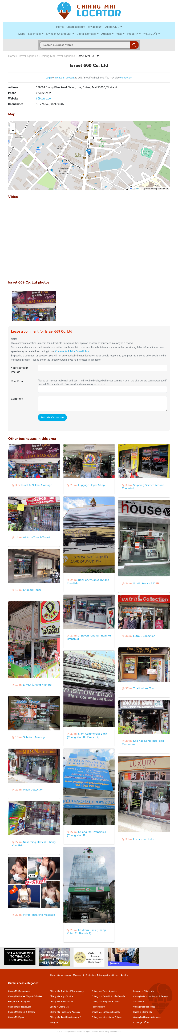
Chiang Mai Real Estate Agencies (65, 1012)
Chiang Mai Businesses (144, 1007)
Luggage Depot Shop (91, 485)
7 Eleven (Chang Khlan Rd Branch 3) (89, 637)
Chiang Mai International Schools (107, 1017)
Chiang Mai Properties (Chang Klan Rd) (86, 833)
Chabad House (32, 590)
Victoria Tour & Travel (36, 537)
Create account (75, 26)
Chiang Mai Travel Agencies (58, 56)
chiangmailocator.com (72, 1031)
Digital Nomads (86, 33)
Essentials (34, 33)
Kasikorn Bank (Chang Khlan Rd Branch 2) (86, 931)
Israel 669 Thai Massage (36, 485)
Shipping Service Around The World (143, 486)
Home (60, 26)
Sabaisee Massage (34, 737)
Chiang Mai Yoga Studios (61, 996)
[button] (89, 152)
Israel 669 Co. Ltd (88, 56)
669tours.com (44, 98)
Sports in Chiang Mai (59, 1007)
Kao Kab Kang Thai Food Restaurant (143, 742)
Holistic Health (98, 1007)
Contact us (91, 975)
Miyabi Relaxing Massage (39, 915)
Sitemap (115, 975)
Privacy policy (103, 975)
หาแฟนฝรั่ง (150, 33)
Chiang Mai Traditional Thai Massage (67, 991)
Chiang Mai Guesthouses (19, 1007)
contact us (126, 77)
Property (133, 33)
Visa (119, 33)
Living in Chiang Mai (59, 33)
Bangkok (54, 1022)
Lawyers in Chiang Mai (143, 991)
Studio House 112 (144, 583)
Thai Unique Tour (144, 688)
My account (95, 26)
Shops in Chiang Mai (142, 1012)
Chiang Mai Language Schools (106, 1012)
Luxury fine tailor (144, 839)
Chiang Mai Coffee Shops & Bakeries (25, 996)
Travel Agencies (28, 56)
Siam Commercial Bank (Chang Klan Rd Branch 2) (87, 735)
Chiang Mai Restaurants (19, 991)
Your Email (17, 381)
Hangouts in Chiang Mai (19, 1001)
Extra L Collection (144, 636)
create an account (65, 77)
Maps (21, 33)
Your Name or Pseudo (19, 370)
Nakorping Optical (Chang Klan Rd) (34, 843)
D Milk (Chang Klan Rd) (37, 685)
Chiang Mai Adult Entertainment (64, 1017)
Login (49, 77)
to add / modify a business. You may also (97, 77)
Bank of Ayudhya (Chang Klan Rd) (88, 581)
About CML (112, 26)
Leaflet (134, 189)
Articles (106, 33)
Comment (17, 398)
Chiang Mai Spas (16, 1017)
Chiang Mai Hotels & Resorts (21, 1012)
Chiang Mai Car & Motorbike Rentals (108, 996)
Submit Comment (52, 417)
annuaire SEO (115, 1031)
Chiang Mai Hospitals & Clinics (106, 1001)
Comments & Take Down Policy (72, 351)
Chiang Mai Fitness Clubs (61, 1001)
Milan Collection (33, 790)
